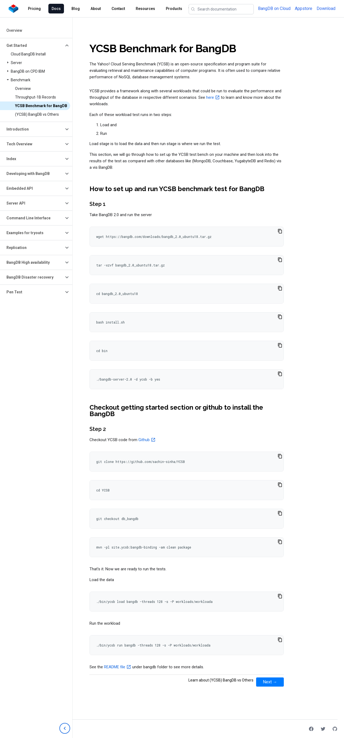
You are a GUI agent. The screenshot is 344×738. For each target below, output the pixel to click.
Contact (118, 8)
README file (114, 667)
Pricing (34, 8)
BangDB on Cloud (274, 8)
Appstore (303, 8)
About (96, 8)
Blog (75, 8)
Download (326, 8)
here (210, 97)
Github (144, 439)
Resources (145, 8)
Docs (56, 8)
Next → (270, 681)
